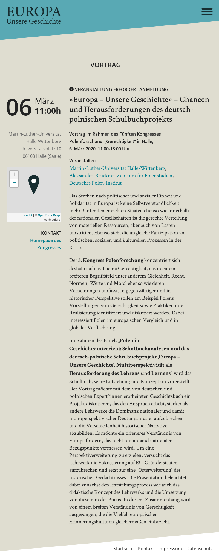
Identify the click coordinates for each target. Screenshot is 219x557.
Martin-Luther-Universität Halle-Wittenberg (117, 167)
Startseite (124, 549)
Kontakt (146, 549)
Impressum (170, 549)
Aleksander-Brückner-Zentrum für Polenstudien (120, 175)
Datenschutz (199, 549)
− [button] (14, 183)
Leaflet (27, 215)
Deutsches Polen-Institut (95, 182)
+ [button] (14, 175)
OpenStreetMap (49, 215)
